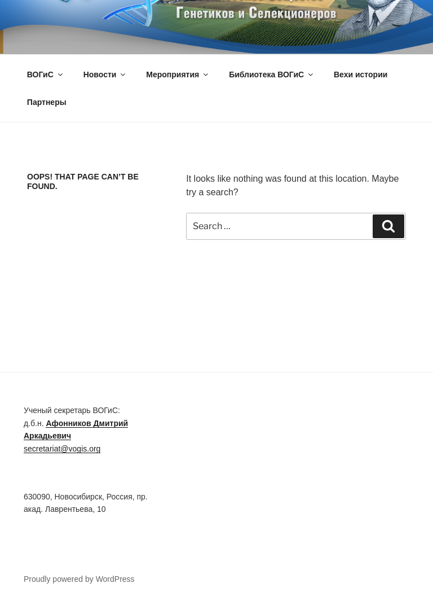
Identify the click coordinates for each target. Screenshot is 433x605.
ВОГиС (45, 74)
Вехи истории (360, 74)
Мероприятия (178, 74)
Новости (105, 74)
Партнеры (47, 102)
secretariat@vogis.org (62, 448)
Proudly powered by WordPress (79, 579)
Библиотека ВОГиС (272, 74)
